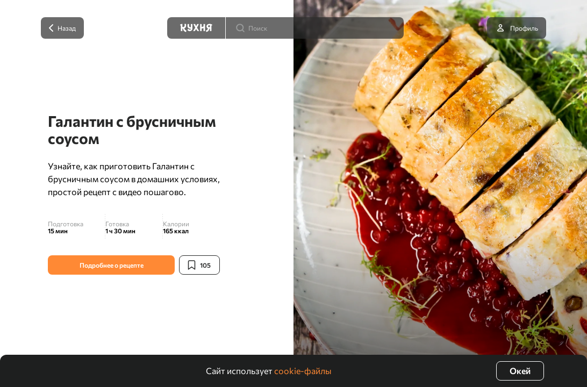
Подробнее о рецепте (112, 265)
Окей (520, 371)
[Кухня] (196, 28)
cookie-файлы (303, 371)
